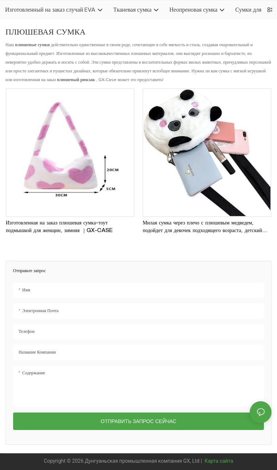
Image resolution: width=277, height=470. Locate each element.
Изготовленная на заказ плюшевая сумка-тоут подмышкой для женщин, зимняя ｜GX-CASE (59, 227)
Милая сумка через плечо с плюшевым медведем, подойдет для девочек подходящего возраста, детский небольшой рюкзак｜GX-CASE (202, 228)
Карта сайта (218, 461)
